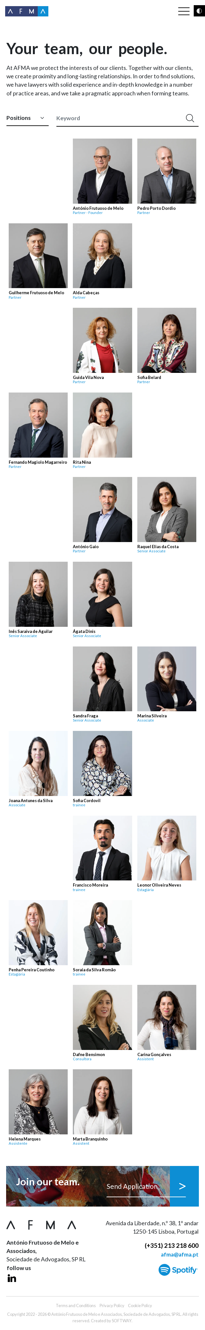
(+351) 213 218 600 (172, 1245)
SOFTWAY (122, 1320)
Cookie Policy (140, 1305)
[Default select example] (27, 118)
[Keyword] (119, 118)
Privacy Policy (112, 1305)
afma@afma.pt (180, 1254)
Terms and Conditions (76, 1305)
